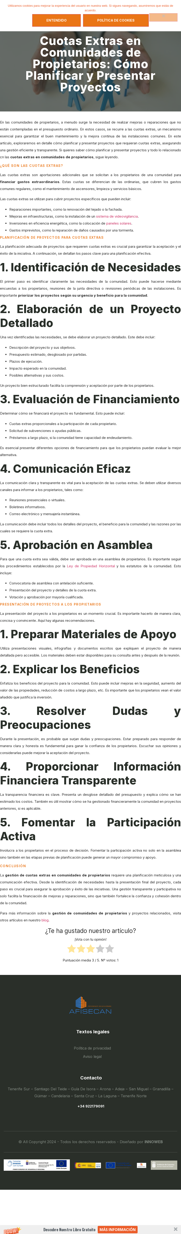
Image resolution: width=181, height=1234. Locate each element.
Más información (118, 1229)
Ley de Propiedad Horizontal (91, 566)
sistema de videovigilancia (117, 216)
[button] (90, 1229)
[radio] (71, 949)
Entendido (56, 20)
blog (45, 920)
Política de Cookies (116, 20)
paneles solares (118, 223)
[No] (163, 17)
